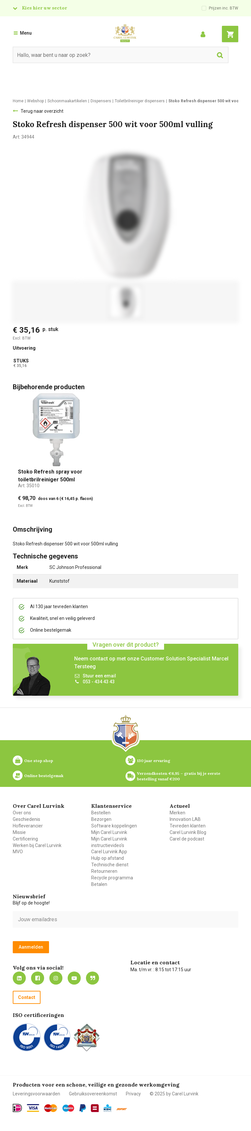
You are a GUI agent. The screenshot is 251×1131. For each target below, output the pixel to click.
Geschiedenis (26, 819)
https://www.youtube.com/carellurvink (74, 978)
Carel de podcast (187, 838)
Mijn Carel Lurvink (109, 832)
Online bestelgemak (43, 775)
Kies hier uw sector (44, 8)
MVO (18, 851)
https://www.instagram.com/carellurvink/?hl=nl (55, 978)
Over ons (22, 812)
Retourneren (104, 871)
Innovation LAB (185, 819)
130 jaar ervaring (153, 760)
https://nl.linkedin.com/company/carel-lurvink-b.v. (19, 978)
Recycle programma (112, 877)
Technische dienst (109, 864)
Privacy (133, 1093)
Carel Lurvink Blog (188, 832)
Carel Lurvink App (109, 851)
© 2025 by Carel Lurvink (174, 1093)
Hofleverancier (28, 825)
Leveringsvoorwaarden (36, 1093)
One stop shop (38, 760)
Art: (29, 485)
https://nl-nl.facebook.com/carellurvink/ (37, 978)
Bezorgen (101, 819)
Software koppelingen (114, 825)
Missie (19, 832)
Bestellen (100, 812)
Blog (92, 978)
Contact (26, 997)
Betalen (99, 884)
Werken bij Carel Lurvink (37, 845)
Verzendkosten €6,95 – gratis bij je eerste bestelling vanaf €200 (179, 776)
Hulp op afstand (107, 858)
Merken (177, 812)
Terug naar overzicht (42, 111)
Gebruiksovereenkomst (93, 1093)
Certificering (25, 838)
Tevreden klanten (188, 825)
